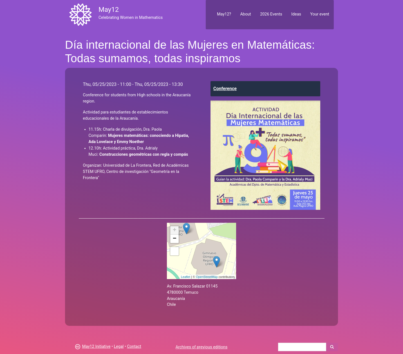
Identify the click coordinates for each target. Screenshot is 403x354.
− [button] (174, 239)
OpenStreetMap (207, 277)
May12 (108, 10)
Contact (134, 346)
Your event (319, 14)
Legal (119, 346)
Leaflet (185, 277)
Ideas (296, 14)
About (245, 14)
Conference (225, 88)
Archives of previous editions (201, 347)
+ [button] (174, 230)
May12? (224, 14)
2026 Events (271, 14)
